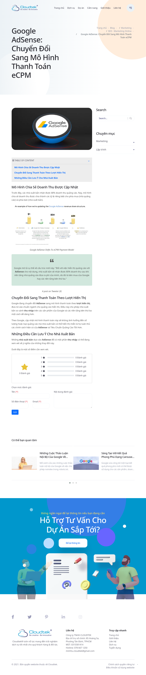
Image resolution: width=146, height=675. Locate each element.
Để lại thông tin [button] (73, 543)
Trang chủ (59, 7)
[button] (88, 161)
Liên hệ (117, 7)
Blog (112, 27)
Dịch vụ (71, 7)
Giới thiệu (105, 7)
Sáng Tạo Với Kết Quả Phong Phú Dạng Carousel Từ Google (117, 455)
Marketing (126, 27)
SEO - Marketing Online (119, 31)
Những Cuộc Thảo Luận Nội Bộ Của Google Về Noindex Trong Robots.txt (55, 455)
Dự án (81, 7)
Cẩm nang (92, 7)
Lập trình (101, 149)
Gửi (15, 412)
